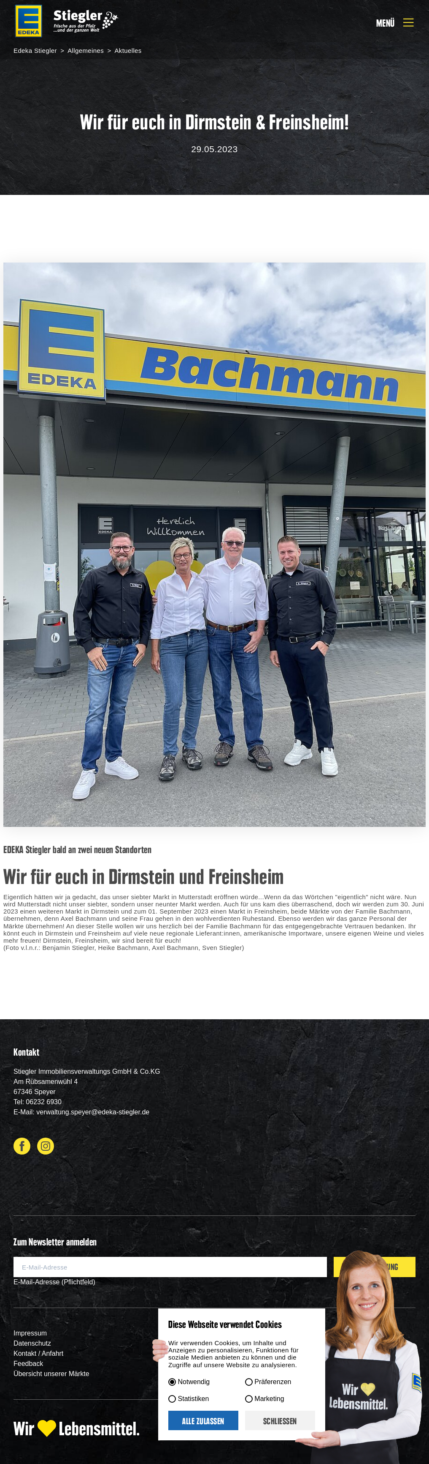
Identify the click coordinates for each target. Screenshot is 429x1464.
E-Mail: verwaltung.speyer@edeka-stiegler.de (81, 1112)
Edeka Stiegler (36, 50)
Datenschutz (32, 1343)
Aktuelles (127, 50)
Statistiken (193, 1398)
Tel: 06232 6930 (37, 1102)
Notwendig (194, 1381)
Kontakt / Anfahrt (38, 1353)
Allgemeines (86, 50)
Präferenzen (272, 1381)
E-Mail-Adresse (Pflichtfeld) (54, 1282)
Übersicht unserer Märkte (51, 1373)
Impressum (30, 1333)
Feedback (28, 1363)
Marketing (269, 1398)
